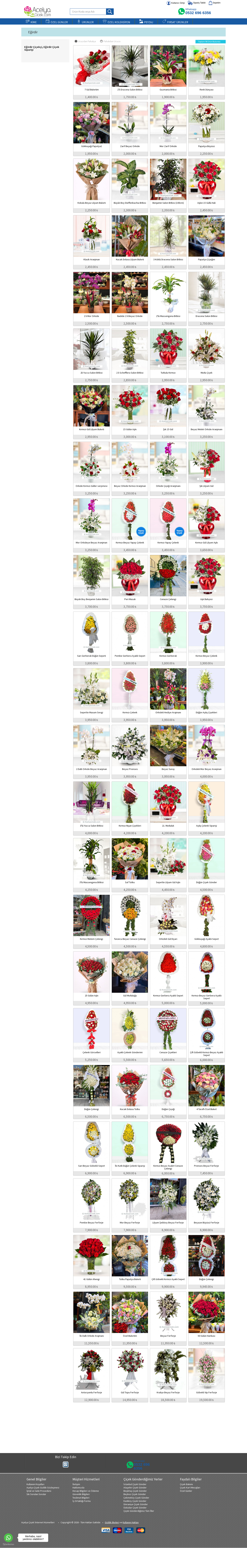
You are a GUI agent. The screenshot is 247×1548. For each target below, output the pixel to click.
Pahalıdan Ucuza (110, 41)
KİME (31, 21)
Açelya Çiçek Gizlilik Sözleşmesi (43, 1487)
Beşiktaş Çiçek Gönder (135, 1490)
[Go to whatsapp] (8, 1537)
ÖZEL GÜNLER (57, 21)
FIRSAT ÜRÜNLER (175, 21)
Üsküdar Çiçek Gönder (135, 1507)
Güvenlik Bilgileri (81, 1494)
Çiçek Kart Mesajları (190, 1487)
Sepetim (214, 3)
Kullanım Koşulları (35, 1484)
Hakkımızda (78, 1487)
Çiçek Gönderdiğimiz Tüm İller (139, 1510)
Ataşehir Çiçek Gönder (135, 1487)
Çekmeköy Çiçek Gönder (136, 1497)
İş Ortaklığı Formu (81, 1501)
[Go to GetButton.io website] (8, 1544)
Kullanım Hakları (131, 1522)
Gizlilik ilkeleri (112, 1522)
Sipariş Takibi (196, 3)
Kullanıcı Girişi (176, 3)
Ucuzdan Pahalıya (85, 41)
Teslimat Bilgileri (80, 1497)
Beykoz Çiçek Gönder (135, 1494)
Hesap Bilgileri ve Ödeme (85, 1490)
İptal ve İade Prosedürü (39, 1490)
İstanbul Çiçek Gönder (135, 1484)
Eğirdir (33, 32)
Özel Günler (186, 1490)
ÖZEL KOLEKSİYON (116, 21)
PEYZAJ (146, 21)
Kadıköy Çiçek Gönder (135, 1501)
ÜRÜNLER (85, 21)
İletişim (76, 1484)
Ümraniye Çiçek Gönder (136, 1504)
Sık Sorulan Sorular (36, 1494)
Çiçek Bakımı (186, 1484)
